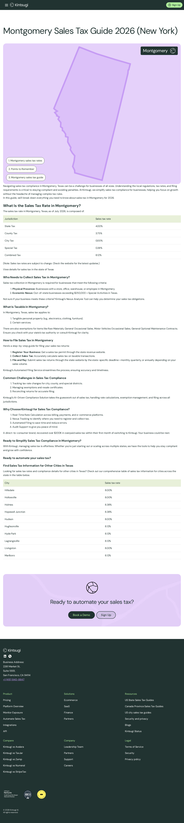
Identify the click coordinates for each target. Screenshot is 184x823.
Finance (68, 712)
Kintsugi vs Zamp (12, 759)
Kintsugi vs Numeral (14, 765)
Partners (69, 718)
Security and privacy (136, 718)
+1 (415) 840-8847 (13, 679)
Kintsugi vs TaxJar (13, 753)
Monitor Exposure (13, 712)
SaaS (66, 706)
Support (68, 759)
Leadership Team (73, 746)
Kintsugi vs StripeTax (14, 771)
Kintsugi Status (133, 731)
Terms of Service (134, 746)
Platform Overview (13, 706)
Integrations (9, 725)
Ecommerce (71, 700)
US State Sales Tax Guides (139, 700)
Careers (68, 765)
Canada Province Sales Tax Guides (144, 706)
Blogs (128, 725)
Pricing (7, 700)
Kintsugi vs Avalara (13, 746)
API (5, 731)
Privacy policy (133, 759)
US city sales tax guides (138, 712)
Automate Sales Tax (14, 718)
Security (129, 753)
